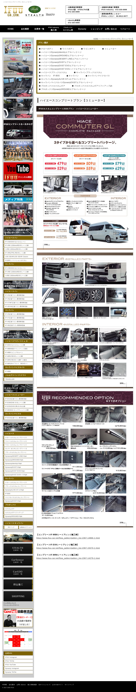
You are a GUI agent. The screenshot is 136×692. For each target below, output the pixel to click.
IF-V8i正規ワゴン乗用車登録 (15, 325)
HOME (11, 29)
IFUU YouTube (10, 664)
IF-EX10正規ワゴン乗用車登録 (15, 399)
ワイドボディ (68, 49)
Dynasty (82, 29)
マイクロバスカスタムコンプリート (17, 497)
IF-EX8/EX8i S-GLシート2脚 (15, 402)
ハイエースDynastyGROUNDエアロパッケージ (62, 56)
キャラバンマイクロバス (99, 76)
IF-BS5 (7, 493)
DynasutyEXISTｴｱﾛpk (13, 467)
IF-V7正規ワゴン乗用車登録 (15, 318)
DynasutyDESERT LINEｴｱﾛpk (16, 456)
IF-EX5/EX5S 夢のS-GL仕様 (15, 406)
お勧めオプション (26, 527)
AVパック (11, 527)
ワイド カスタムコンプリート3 (15, 441)
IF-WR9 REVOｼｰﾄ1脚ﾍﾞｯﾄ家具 (16, 360)
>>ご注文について (10, 603)
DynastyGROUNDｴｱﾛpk (13, 516)
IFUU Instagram (11, 657)
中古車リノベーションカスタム (16, 260)
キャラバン (74, 76)
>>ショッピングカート (11, 605)
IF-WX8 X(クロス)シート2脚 (15, 345)
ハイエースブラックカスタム (54, 72)
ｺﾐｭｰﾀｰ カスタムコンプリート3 (16, 448)
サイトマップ (69, 684)
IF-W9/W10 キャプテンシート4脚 (17, 410)
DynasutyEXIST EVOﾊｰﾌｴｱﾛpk (16, 475)
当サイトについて (44, 684)
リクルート (125, 29)
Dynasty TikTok (10, 672)
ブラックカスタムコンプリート (16, 452)
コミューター (110, 49)
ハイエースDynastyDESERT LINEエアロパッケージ (64, 59)
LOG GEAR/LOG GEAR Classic (16, 256)
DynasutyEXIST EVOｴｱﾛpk (15, 471)
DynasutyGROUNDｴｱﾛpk (14, 460)
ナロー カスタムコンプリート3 (15, 437)
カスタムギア (9, 509)
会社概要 (25, 29)
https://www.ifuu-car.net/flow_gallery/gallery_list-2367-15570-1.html (68, 548)
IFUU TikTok (9, 661)
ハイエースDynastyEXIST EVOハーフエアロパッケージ (66, 69)
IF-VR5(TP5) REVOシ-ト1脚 (15, 253)
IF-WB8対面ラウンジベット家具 (16, 349)
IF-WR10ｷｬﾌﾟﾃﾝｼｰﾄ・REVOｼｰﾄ (16, 363)
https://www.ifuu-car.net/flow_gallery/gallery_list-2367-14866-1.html (68, 538)
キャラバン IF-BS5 (50, 76)
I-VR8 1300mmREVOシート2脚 (16, 249)
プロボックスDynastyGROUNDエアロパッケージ (63, 89)
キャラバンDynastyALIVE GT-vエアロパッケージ (63, 79)
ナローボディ (47, 49)
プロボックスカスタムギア (53, 86)
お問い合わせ (111, 29)
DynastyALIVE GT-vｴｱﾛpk (14, 490)
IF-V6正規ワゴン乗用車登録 (15, 299)
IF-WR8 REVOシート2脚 (14, 356)
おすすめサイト (57, 684)
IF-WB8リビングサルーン (14, 352)
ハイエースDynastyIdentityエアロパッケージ (61, 52)
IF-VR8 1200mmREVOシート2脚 (17, 245)
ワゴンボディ (89, 49)
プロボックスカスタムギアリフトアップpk (93, 86)
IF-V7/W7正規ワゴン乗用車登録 (16, 303)
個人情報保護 (32, 684)
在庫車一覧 (39, 29)
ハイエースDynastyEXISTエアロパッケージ (61, 62)
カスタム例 (68, 29)
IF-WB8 (8, 371)
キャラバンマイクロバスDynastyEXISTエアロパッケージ (67, 82)
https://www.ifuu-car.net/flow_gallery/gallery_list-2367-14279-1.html (68, 558)
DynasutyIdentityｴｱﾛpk (13, 463)
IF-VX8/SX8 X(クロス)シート (15, 242)
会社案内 (12, 684)
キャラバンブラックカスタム (89, 72)
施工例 (53, 29)
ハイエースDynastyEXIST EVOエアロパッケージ (63, 66)
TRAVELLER (9, 379)
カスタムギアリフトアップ (14, 512)
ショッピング (97, 29)
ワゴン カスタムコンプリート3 (15, 445)
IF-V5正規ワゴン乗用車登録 (15, 295)
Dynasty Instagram (12, 668)
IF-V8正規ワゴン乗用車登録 (15, 321)
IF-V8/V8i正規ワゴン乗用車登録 (16, 306)
